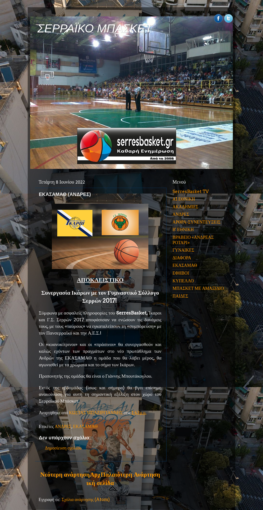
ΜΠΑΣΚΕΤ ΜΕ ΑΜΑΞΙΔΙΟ (198, 288)
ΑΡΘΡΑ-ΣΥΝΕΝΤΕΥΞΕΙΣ (197, 222)
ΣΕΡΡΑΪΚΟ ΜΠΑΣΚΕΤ (94, 28)
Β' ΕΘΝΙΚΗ (183, 229)
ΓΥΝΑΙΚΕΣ (183, 250)
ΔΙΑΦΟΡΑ (182, 257)
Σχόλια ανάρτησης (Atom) (86, 499)
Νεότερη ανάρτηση (65, 474)
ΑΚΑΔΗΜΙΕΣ (185, 206)
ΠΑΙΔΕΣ (180, 296)
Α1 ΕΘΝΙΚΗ (184, 199)
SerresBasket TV (191, 191)
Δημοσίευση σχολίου (63, 447)
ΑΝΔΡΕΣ (63, 426)
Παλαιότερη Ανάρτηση (130, 474)
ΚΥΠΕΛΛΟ (183, 280)
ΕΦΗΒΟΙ (181, 273)
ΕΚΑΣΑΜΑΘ (85, 426)
